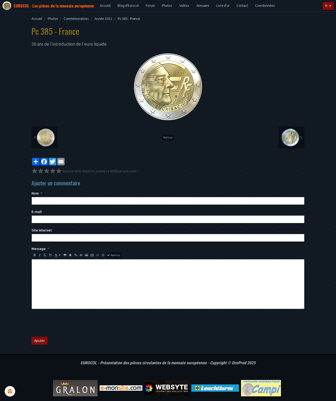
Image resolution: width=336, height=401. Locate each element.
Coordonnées (265, 5)
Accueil (105, 5)
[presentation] (67, 323)
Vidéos (184, 5)
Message (39, 249)
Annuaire (202, 5)
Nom (35, 193)
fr (326, 6)
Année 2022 (103, 19)
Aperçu (113, 255)
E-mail (37, 212)
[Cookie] (10, 391)
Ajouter (39, 341)
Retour (168, 137)
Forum (150, 5)
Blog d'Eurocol (128, 5)
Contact (242, 5)
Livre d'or (223, 5)
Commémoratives (76, 19)
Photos (167, 5)
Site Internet (42, 230)
